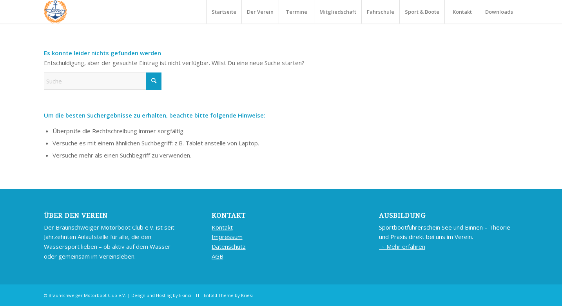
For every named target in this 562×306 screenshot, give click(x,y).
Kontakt (222, 227)
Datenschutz (229, 246)
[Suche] (102, 81)
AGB (217, 256)
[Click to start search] (153, 81)
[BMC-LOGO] (55, 12)
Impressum (227, 237)
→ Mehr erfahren (402, 246)
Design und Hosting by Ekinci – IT (165, 295)
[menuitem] (223, 12)
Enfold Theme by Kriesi (228, 295)
